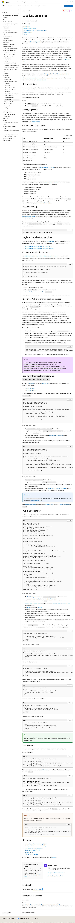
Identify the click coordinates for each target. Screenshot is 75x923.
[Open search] (68, 2)
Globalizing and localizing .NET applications (36, 844)
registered (31, 383)
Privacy (31, 922)
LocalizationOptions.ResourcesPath (34, 292)
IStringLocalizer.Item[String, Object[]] (57, 488)
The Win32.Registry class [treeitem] (9, 114)
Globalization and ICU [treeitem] (10, 87)
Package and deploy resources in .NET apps (36, 846)
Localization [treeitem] (8, 99)
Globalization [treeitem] (8, 85)
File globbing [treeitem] (7, 77)
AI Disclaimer (4, 922)
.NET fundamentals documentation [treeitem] (10, 15)
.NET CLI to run (44, 769)
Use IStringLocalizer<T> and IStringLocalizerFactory (35, 30)
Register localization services (30, 28)
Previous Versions (13, 922)
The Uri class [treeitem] (7, 116)
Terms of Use (53, 922)
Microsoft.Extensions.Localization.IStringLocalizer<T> (38, 246)
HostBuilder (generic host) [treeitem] (10, 63)
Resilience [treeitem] (6, 73)
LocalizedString (49, 504)
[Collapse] (17, 9)
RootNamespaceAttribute (28, 216)
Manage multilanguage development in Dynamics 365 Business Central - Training (41, 904)
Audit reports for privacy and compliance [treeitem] (10, 70)
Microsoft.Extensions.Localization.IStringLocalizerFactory (39, 248)
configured (45, 383)
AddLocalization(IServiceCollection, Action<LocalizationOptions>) (41, 256)
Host (28, 607)
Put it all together (27, 32)
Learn (24, 11)
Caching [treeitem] (6, 108)
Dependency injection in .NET (32, 850)
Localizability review (35, 42)
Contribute (25, 922)
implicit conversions (65, 504)
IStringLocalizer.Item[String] (56, 435)
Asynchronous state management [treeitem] (11, 65)
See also (25, 34)
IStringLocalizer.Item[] (30, 504)
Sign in (71, 2)
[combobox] (10, 13)
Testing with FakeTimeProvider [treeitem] (11, 67)
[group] (49, 350)
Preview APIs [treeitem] (7, 30)
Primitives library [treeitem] (7, 79)
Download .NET (68, 6)
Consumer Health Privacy (41, 922)
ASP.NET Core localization (31, 854)
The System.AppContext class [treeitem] (10, 48)
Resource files (27, 26)
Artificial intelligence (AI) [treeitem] (9, 54)
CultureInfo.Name (35, 121)
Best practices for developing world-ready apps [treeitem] (11, 94)
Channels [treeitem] (6, 110)
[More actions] (71, 11)
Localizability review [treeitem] (9, 97)
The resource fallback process (43, 203)
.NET (29, 11)
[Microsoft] (3, 2)
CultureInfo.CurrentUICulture (32, 603)
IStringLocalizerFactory (62, 74)
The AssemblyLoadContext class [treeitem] (11, 134)
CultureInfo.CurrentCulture (47, 167)
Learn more (53, 857)
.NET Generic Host (41, 80)
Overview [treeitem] (6, 28)
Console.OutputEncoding (33, 599)
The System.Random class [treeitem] (10, 52)
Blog (19, 922)
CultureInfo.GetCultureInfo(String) (61, 603)
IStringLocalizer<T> (49, 74)
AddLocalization (50, 241)
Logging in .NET (29, 852)
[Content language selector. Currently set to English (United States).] (8, 918)
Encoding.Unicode (52, 599)
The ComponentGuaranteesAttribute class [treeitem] (11, 130)
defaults (40, 607)
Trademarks (60, 922)
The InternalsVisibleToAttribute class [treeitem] (11, 123)
